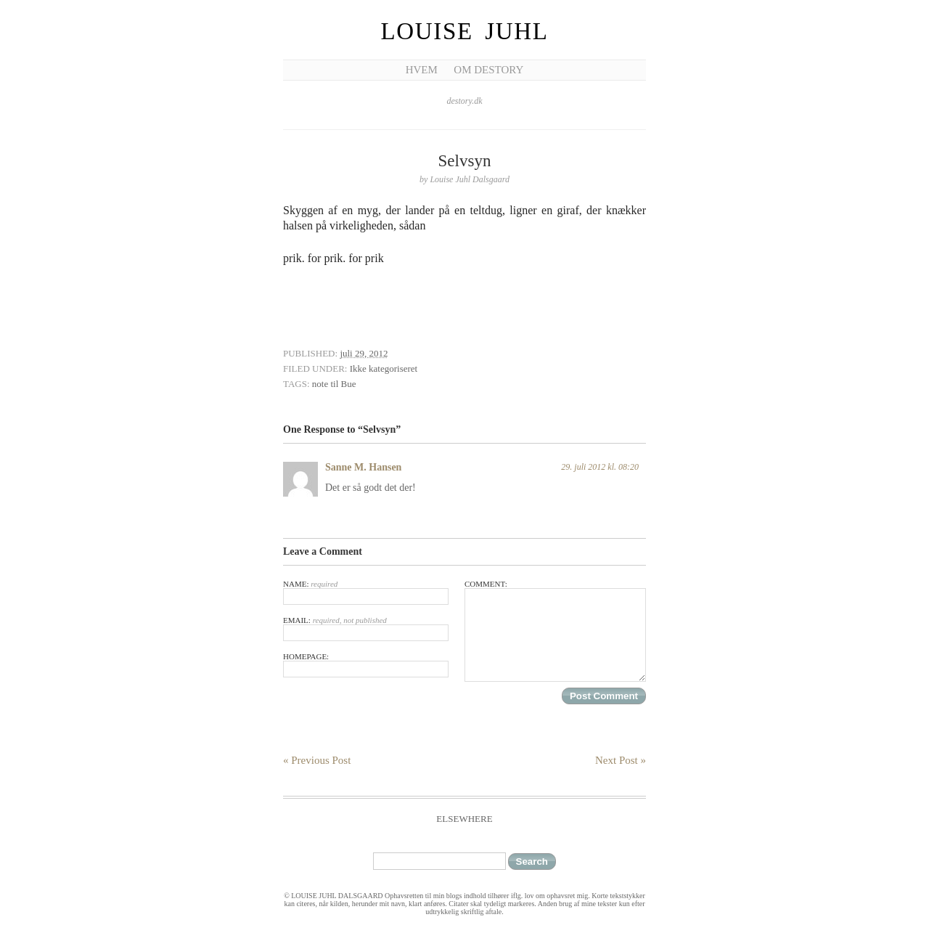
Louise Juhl (465, 31)
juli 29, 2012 (364, 353)
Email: (366, 628)
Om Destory (488, 70)
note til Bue (334, 383)
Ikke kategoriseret (383, 368)
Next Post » (620, 760)
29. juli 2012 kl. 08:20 (600, 467)
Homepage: (366, 664)
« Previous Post (317, 760)
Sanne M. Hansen (363, 467)
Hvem (422, 70)
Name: (366, 592)
